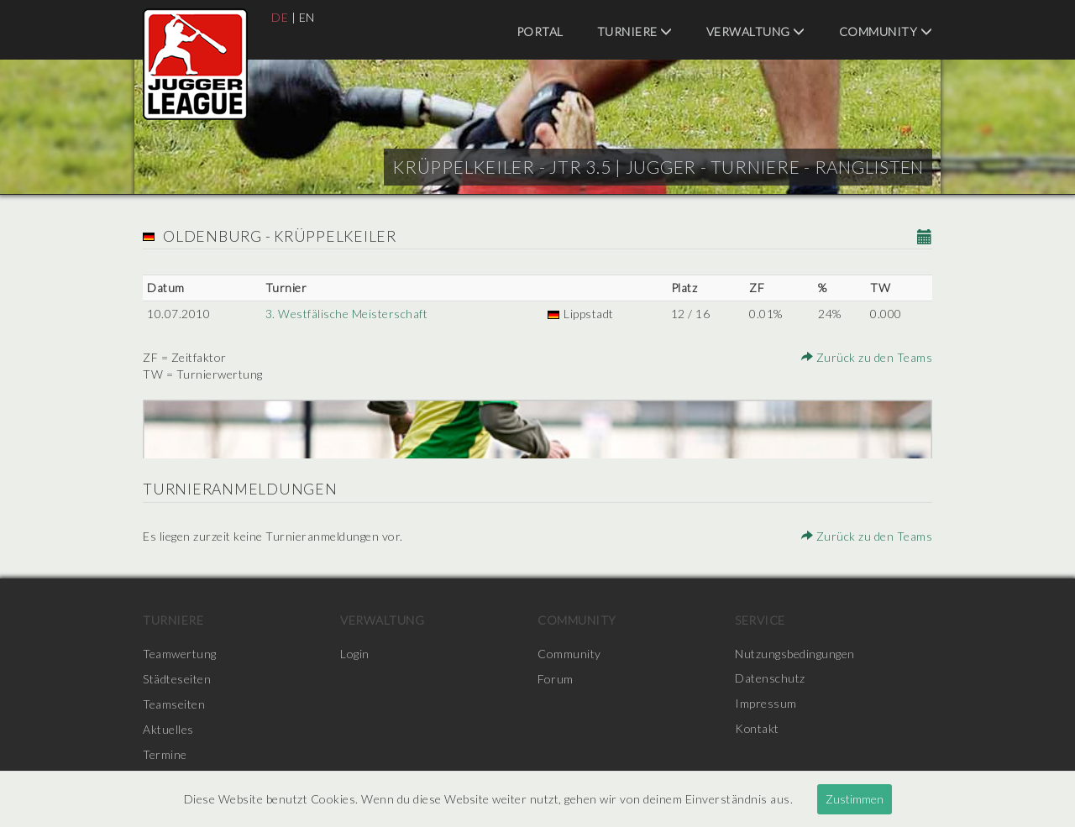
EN (307, 17)
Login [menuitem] (355, 653)
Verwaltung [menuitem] (755, 31)
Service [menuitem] (760, 620)
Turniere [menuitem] (635, 31)
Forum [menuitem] (556, 679)
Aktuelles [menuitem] (168, 729)
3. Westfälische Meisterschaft (346, 313)
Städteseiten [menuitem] (177, 679)
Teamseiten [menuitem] (174, 704)
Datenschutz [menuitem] (770, 679)
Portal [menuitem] (540, 31)
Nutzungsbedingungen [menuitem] (795, 653)
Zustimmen (855, 799)
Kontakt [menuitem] (757, 729)
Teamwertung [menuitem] (180, 653)
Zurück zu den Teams (867, 357)
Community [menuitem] (886, 31)
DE (279, 17)
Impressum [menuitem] (766, 704)
